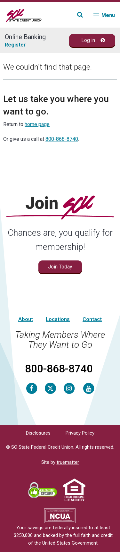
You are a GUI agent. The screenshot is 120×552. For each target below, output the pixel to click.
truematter (68, 462)
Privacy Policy (80, 433)
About (25, 319)
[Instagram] (69, 388)
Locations (58, 319)
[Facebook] (31, 388)
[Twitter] (50, 388)
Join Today (60, 267)
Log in (93, 40)
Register (15, 45)
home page (37, 124)
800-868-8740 (61, 139)
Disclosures (38, 433)
